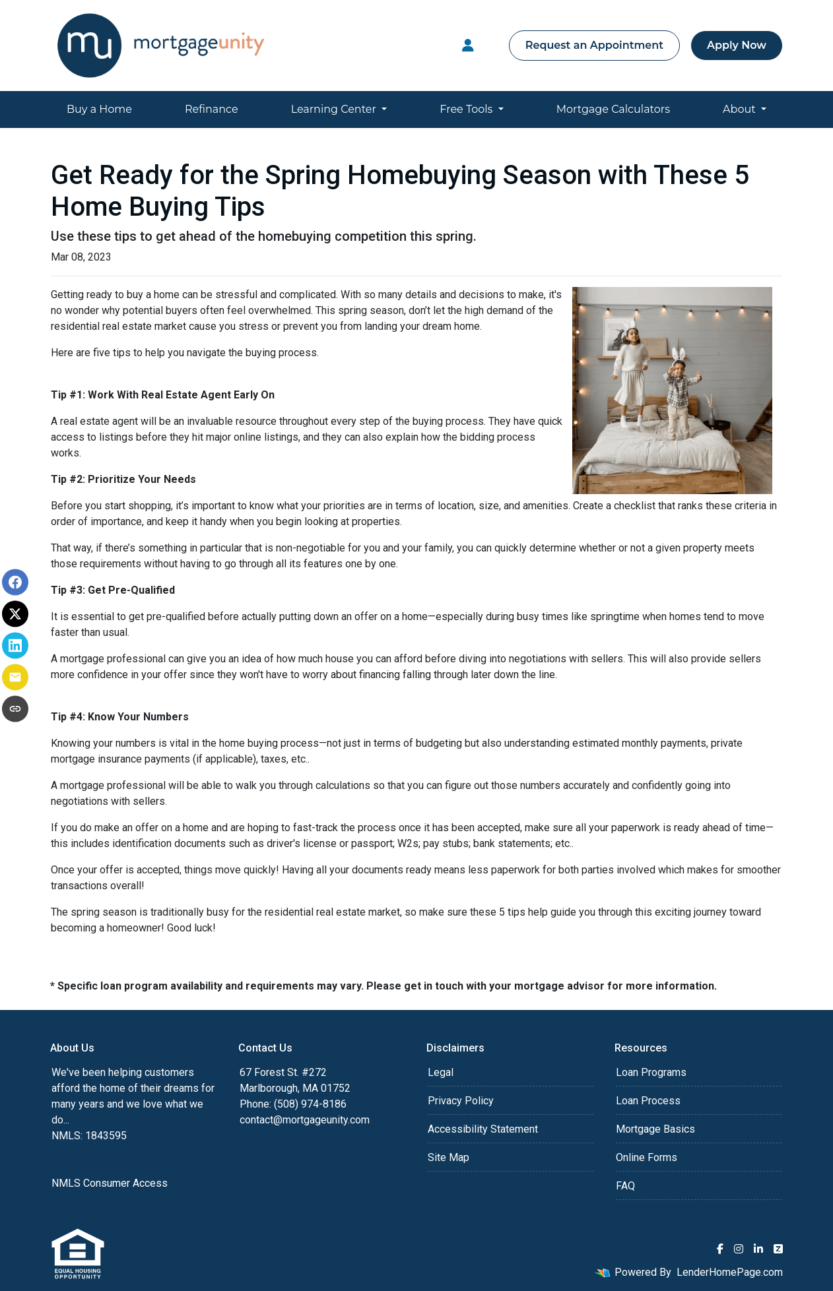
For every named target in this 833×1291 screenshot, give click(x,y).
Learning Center (335, 109)
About (740, 109)
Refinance (211, 109)
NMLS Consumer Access (109, 1183)
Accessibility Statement (483, 1129)
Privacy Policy (461, 1100)
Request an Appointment (594, 45)
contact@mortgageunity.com (305, 1120)
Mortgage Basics (655, 1129)
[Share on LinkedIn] (15, 646)
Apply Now (736, 45)
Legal (440, 1072)
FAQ (625, 1186)
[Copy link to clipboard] (15, 709)
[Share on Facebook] (15, 582)
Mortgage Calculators (613, 109)
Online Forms (646, 1157)
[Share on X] (15, 614)
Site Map (448, 1157)
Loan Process (648, 1100)
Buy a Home (99, 109)
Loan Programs (651, 1072)
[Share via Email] (15, 677)
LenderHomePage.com (730, 1272)
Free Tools (467, 109)
